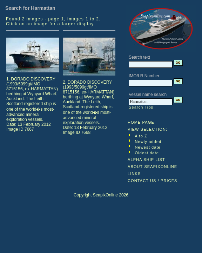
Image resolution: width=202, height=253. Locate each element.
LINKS (134, 173)
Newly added (148, 142)
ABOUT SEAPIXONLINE (152, 166)
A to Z (141, 136)
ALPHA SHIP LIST (146, 159)
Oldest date (147, 153)
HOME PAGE (141, 122)
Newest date (148, 147)
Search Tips (141, 107)
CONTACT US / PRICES (152, 181)
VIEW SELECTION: (147, 129)
